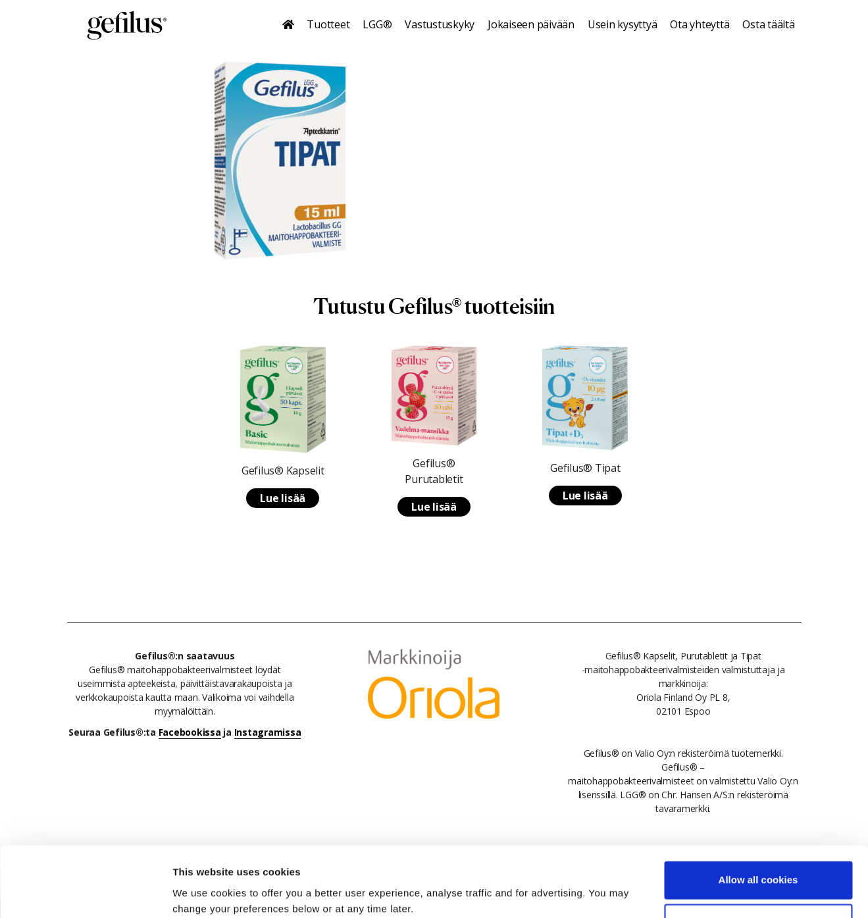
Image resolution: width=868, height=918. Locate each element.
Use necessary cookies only (758, 869)
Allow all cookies (758, 826)
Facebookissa (190, 732)
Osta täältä (768, 24)
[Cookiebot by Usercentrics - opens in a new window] (85, 892)
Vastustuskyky (439, 24)
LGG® (377, 24)
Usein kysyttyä (622, 24)
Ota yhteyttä (699, 24)
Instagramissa (267, 732)
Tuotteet (328, 24)
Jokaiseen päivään (531, 24)
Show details (203, 892)
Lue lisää (282, 498)
